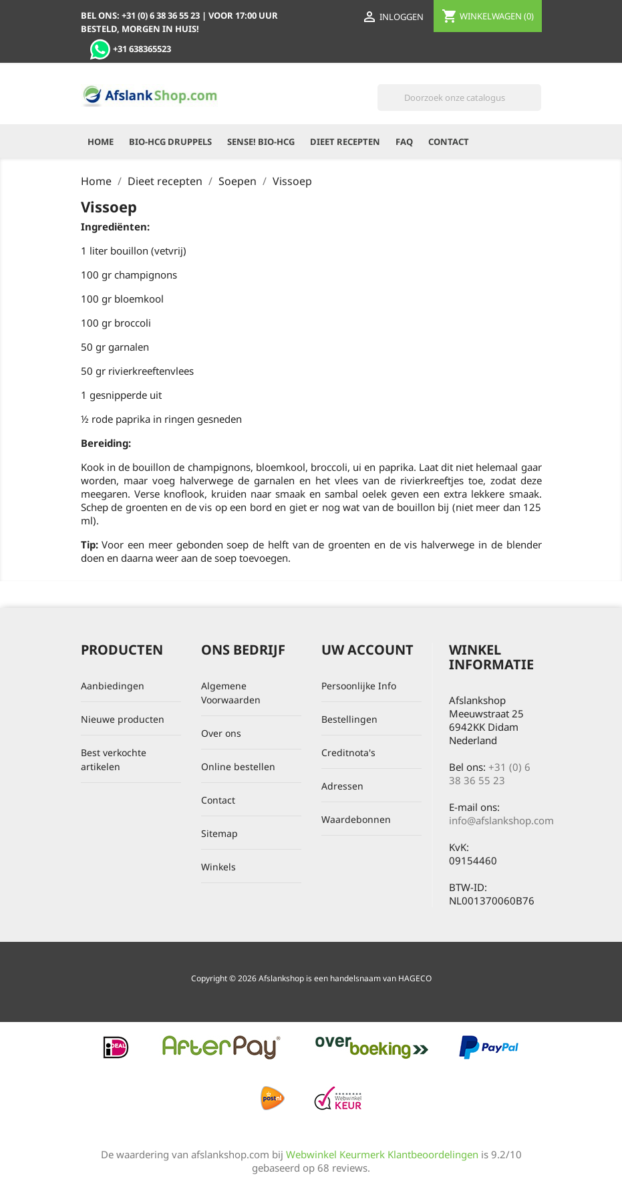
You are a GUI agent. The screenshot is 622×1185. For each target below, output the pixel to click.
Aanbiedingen (112, 685)
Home (101, 142)
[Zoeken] (459, 97)
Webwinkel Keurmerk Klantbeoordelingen (382, 1154)
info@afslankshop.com (501, 820)
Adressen (342, 786)
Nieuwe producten (122, 719)
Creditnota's (348, 752)
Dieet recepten (345, 142)
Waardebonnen (356, 819)
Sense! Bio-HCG (261, 142)
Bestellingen (349, 719)
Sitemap (219, 833)
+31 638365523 (130, 49)
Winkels (218, 866)
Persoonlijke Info (358, 685)
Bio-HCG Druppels (170, 142)
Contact (448, 142)
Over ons (221, 733)
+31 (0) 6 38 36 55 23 (489, 773)
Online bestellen (238, 766)
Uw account (367, 650)
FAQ (404, 142)
